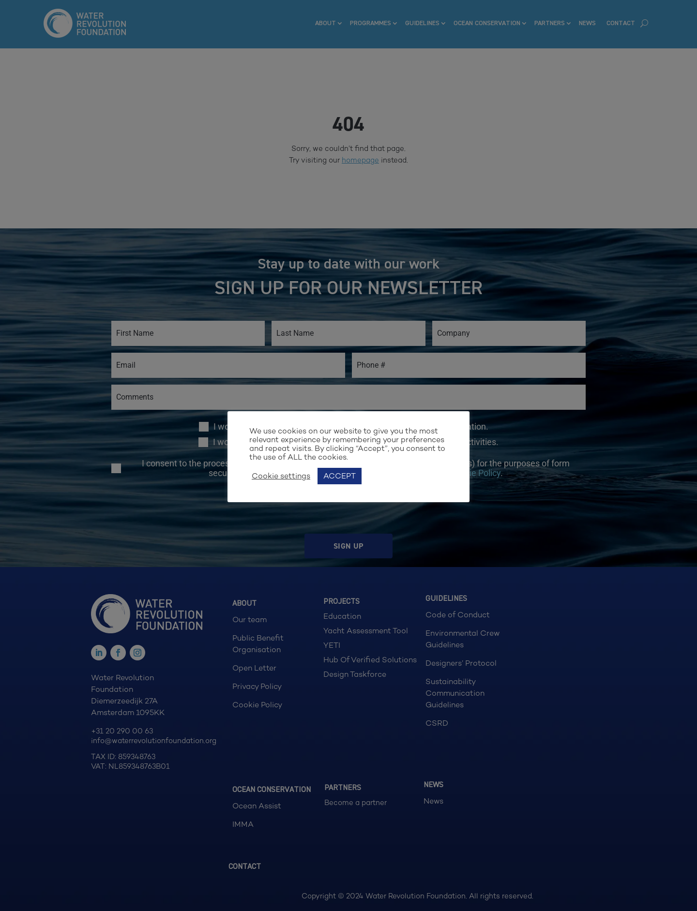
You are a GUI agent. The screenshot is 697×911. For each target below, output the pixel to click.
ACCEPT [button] (339, 475)
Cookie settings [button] (281, 476)
